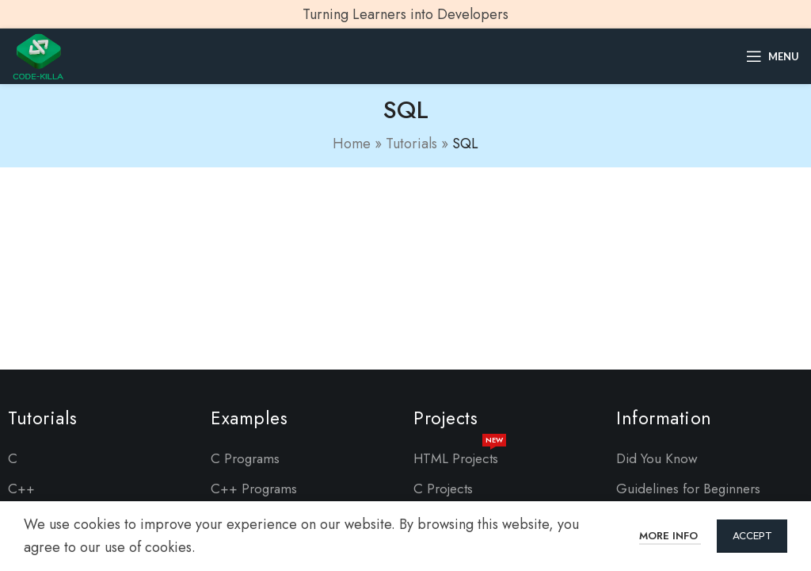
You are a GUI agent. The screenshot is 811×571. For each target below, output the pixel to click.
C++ (21, 488)
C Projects (443, 488)
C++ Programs (254, 488)
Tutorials (411, 143)
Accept (752, 535)
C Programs (245, 458)
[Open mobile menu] (772, 56)
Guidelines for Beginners (688, 488)
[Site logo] (38, 54)
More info (670, 535)
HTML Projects (459, 455)
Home (352, 143)
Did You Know (657, 458)
